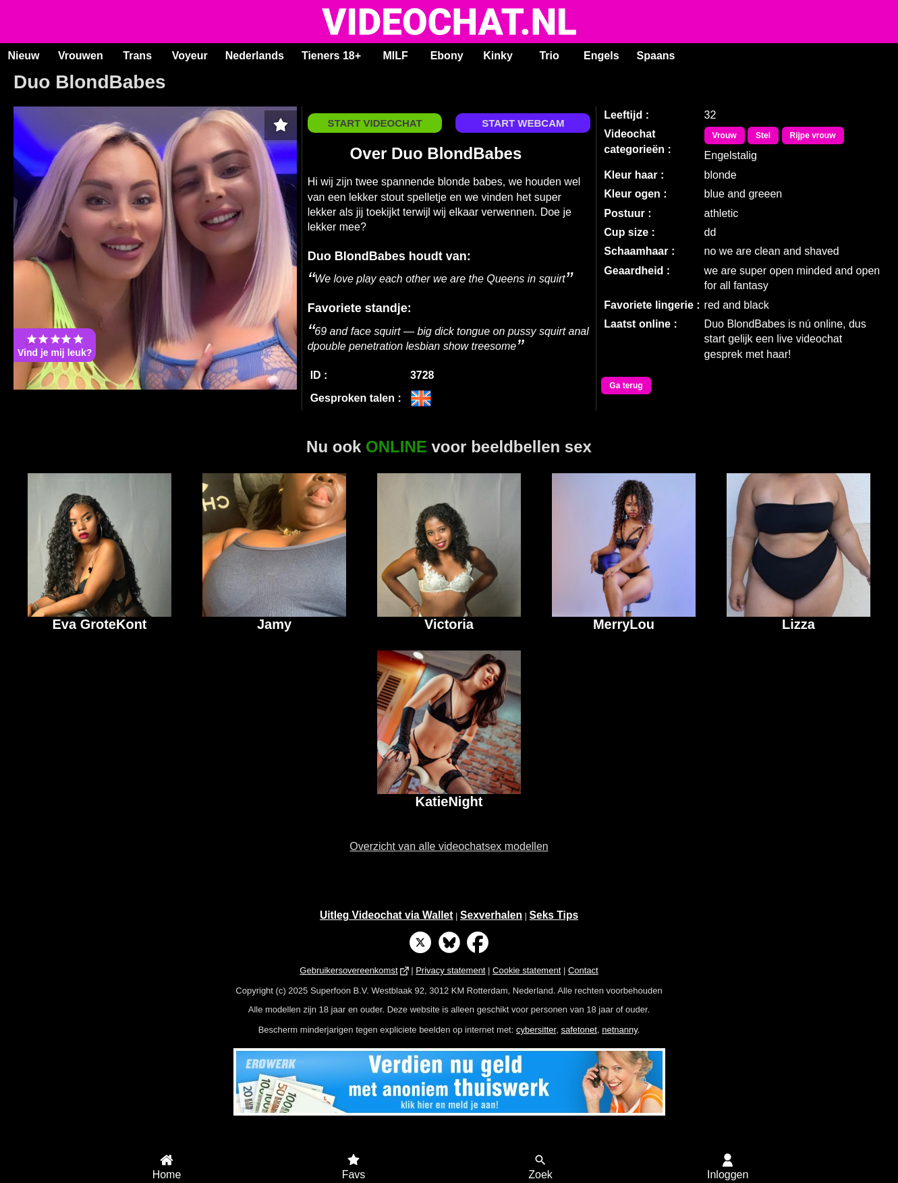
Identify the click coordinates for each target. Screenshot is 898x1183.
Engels (601, 55)
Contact (583, 970)
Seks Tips (554, 915)
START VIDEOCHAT (374, 123)
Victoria (449, 624)
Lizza (798, 624)
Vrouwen (80, 55)
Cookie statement (527, 970)
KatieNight (448, 801)
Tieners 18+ (331, 55)
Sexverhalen (491, 915)
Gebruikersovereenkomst (348, 970)
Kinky (498, 55)
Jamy (274, 624)
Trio (549, 55)
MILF (395, 55)
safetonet (579, 1030)
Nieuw (23, 55)
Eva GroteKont (99, 624)
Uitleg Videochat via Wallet (386, 915)
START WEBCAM (523, 123)
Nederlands (254, 55)
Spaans (656, 55)
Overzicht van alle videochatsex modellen (448, 846)
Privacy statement (450, 970)
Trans (137, 55)
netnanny (620, 1030)
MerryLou (623, 624)
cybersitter (536, 1030)
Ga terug (625, 385)
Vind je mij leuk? (55, 345)
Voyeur (190, 55)
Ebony (447, 55)
